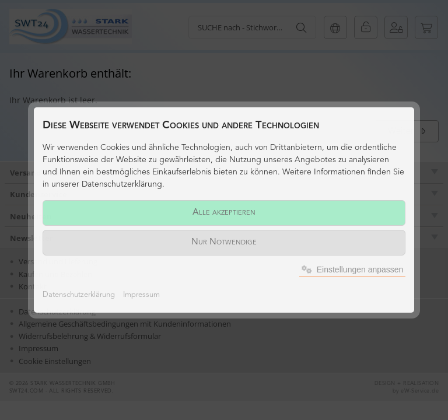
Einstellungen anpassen (353, 269)
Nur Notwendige (224, 242)
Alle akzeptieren (224, 212)
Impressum (141, 295)
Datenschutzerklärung (79, 295)
